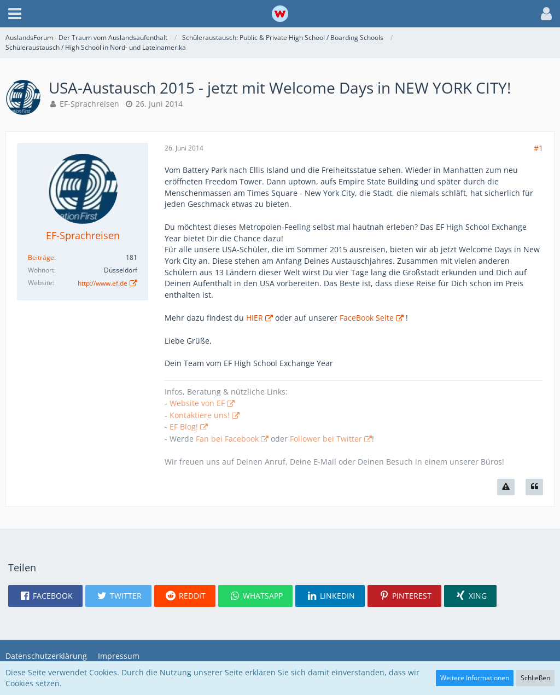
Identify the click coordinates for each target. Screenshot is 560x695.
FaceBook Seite (367, 317)
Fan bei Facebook (227, 438)
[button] (14, 13)
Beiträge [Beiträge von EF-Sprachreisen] (41, 257)
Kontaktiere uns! (200, 415)
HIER (254, 317)
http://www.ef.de (102, 283)
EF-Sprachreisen (89, 104)
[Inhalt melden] (506, 487)
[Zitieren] (534, 487)
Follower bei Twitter (326, 438)
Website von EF (197, 403)
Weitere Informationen (474, 677)
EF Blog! (184, 426)
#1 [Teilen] (538, 148)
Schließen (535, 677)
